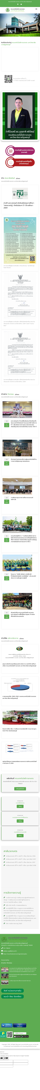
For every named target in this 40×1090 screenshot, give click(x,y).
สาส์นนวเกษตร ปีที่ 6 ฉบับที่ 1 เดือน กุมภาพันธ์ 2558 (20, 865)
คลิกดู (20, 806)
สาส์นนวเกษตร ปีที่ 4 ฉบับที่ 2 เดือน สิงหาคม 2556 (19, 856)
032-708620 (6, 948)
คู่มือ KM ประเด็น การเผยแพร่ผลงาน (15, 905)
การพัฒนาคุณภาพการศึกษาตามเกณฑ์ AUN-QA (20, 980)
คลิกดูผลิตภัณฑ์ (20, 789)
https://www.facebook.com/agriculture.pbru (15, 954)
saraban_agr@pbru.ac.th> (10, 951)
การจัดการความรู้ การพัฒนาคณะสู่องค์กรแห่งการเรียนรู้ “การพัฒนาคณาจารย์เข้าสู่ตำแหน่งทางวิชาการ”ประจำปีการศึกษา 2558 (19, 900)
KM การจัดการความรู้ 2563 (13, 924)
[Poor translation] (6, 1058)
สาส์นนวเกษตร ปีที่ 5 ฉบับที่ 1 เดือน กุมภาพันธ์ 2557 (20, 859)
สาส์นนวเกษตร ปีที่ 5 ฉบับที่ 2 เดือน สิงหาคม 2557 (19, 862)
